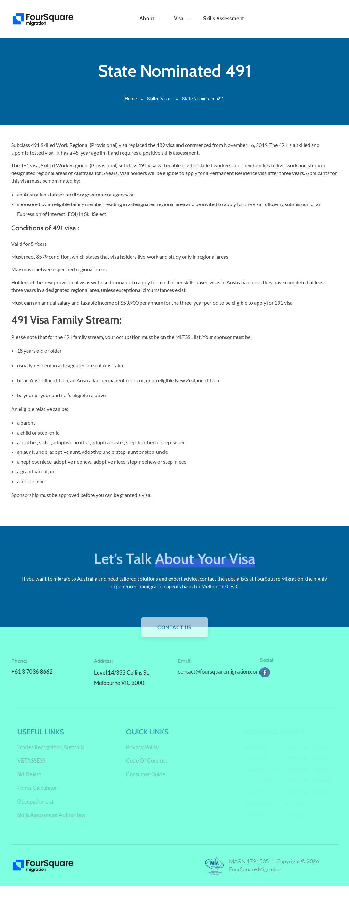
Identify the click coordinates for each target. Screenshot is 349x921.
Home (131, 98)
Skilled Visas (159, 98)
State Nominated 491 (174, 70)
